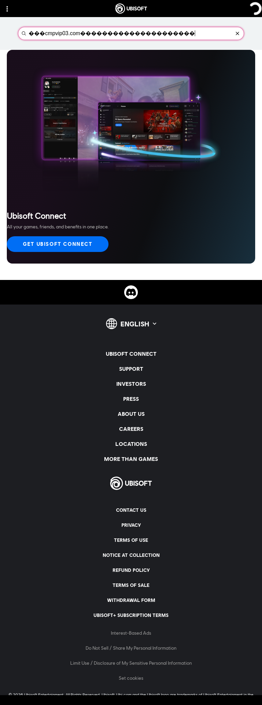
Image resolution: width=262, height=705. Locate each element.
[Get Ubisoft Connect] (57, 244)
